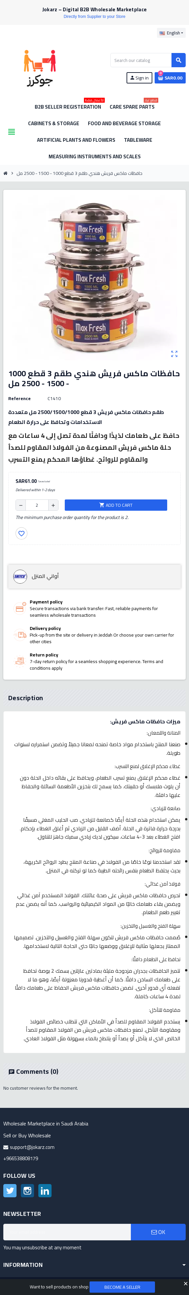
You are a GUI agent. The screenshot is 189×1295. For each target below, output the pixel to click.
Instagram (27, 1190)
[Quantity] (37, 505)
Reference (19, 398)
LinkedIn (45, 1190)
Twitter (10, 1190)
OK (158, 1232)
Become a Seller (122, 1287)
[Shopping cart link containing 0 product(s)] (170, 77)
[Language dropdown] (171, 33)
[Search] (147, 60)
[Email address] (67, 1232)
